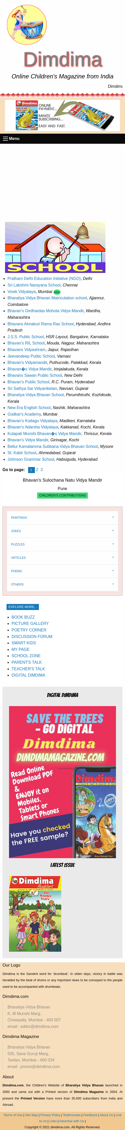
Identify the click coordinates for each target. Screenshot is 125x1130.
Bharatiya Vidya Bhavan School (36, 395)
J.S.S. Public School (26, 337)
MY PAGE (20, 649)
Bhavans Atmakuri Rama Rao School (41, 324)
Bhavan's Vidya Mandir (28, 440)
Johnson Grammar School (31, 459)
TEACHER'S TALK (28, 669)
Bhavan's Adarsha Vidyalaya (33, 427)
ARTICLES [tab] (18, 558)
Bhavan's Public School (28, 382)
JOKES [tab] (16, 531)
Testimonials (72, 1115)
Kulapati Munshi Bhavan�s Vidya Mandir (44, 433)
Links (53, 1121)
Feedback (90, 1115)
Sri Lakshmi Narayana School (34, 285)
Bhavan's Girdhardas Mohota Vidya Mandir (46, 311)
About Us (106, 1115)
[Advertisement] (62, 181)
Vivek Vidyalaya (22, 291)
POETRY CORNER (29, 630)
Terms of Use (13, 1115)
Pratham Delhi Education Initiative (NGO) (44, 278)
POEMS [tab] (16, 571)
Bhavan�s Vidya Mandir (29, 369)
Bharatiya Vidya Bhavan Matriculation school (47, 298)
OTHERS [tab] (17, 584)
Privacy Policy (50, 1115)
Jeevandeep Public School (31, 356)
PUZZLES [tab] (18, 544)
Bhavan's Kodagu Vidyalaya (32, 421)
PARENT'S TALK (27, 662)
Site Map (31, 1115)
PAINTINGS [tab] (19, 517)
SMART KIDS (24, 643)
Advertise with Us (71, 1121)
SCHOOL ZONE (26, 656)
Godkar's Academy (24, 414)
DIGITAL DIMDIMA (28, 675)
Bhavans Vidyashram (26, 349)
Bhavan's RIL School (26, 343)
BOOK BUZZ (23, 617)
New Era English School (29, 407)
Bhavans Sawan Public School (35, 375)
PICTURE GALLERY (30, 623)
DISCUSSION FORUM (32, 636)
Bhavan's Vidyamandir (27, 362)
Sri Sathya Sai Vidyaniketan (32, 388)
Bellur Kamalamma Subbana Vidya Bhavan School (53, 446)
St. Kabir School (22, 453)
